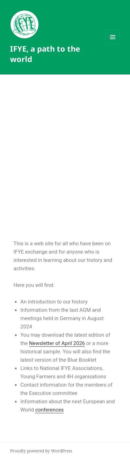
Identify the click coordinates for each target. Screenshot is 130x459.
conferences (49, 410)
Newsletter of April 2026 (57, 343)
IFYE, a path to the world (45, 53)
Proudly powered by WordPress (41, 451)
